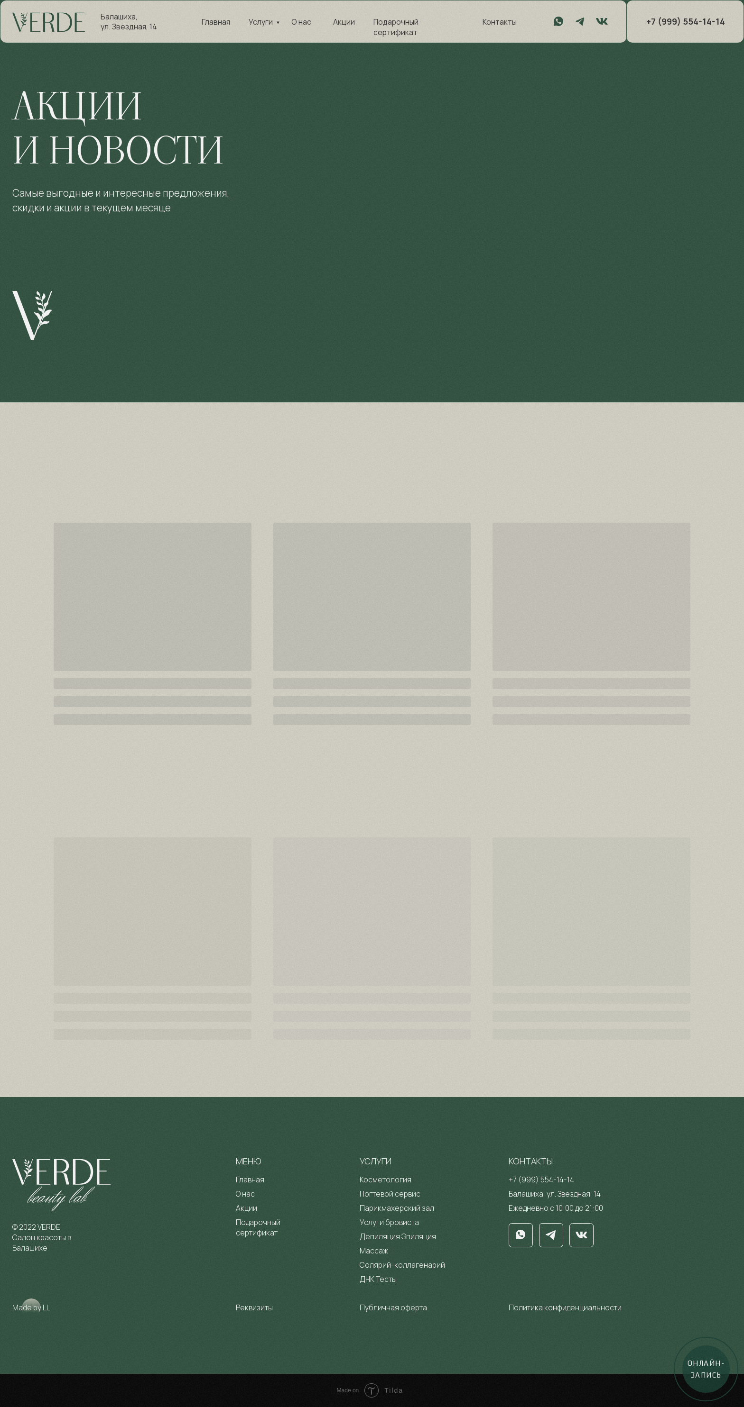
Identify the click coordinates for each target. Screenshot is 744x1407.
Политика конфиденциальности (565, 1307)
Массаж (374, 1250)
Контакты (500, 22)
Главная (216, 22)
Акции (344, 22)
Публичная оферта (393, 1307)
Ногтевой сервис (390, 1194)
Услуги (261, 22)
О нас (301, 22)
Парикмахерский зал (397, 1208)
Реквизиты (254, 1307)
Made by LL (31, 1307)
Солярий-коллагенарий (402, 1265)
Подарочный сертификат (395, 27)
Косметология (385, 1179)
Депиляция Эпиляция (398, 1236)
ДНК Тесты (378, 1279)
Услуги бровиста (389, 1222)
